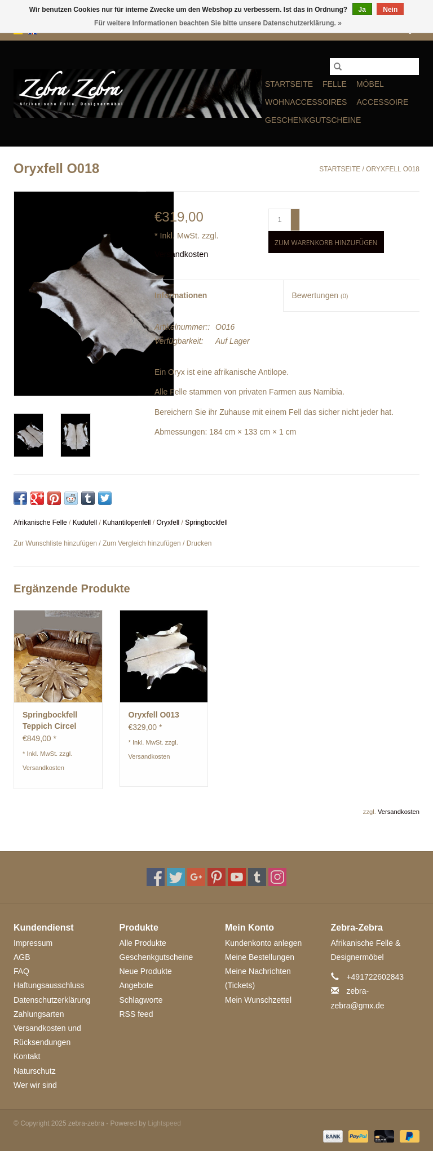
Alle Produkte (143, 943)
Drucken (199, 543)
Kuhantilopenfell (127, 522)
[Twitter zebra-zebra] (176, 877)
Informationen (180, 295)
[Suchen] (374, 66)
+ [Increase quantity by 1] (296, 215)
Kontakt (27, 1056)
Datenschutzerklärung (52, 999)
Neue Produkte (146, 971)
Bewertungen (320, 295)
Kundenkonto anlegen (263, 943)
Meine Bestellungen (259, 957)
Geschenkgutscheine (313, 120)
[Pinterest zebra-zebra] (216, 877)
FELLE (334, 83)
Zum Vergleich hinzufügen (143, 543)
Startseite (289, 83)
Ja (362, 10)
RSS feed (136, 1014)
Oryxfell (168, 522)
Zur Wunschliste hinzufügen (56, 543)
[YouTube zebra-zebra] (237, 877)
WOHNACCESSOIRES (306, 102)
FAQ (21, 971)
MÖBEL (370, 83)
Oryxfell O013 (154, 714)
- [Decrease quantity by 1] (295, 225)
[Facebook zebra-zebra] (156, 877)
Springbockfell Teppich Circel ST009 (50, 721)
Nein (390, 10)
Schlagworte (141, 999)
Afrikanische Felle (40, 522)
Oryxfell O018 (392, 169)
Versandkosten (181, 254)
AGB (22, 957)
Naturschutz (35, 1070)
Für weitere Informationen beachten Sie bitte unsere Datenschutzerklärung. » (218, 23)
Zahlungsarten (39, 1014)
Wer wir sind (35, 1085)
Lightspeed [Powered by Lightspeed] (164, 1123)
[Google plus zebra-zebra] (196, 877)
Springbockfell (206, 522)
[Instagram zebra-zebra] (277, 877)
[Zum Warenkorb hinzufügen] (325, 242)
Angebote (136, 985)
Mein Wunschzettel (258, 999)
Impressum (33, 943)
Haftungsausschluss (49, 985)
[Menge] (279, 220)
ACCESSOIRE (382, 102)
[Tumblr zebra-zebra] (257, 877)
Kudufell (85, 522)
